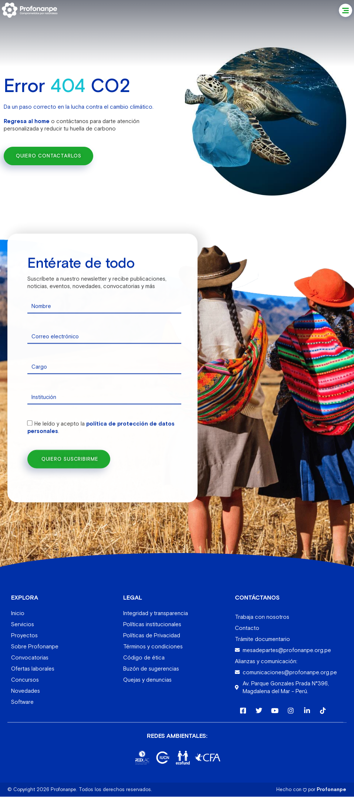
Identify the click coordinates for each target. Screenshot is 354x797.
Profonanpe (331, 790)
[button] (345, 10)
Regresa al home (27, 121)
